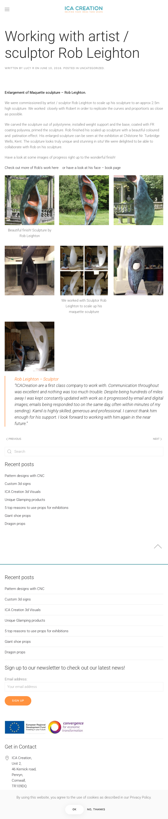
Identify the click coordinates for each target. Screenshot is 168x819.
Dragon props (15, 524)
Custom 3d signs (18, 484)
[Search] (84, 451)
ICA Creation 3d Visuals (23, 492)
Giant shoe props (18, 516)
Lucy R (29, 68)
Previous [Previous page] (13, 439)
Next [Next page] (157, 439)
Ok (74, 809)
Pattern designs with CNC (24, 476)
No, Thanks (96, 809)
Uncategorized (92, 68)
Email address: (16, 679)
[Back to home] (84, 9)
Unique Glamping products (25, 500)
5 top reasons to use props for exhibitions (36, 508)
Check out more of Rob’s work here (32, 168)
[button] (7, 9)
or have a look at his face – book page (91, 168)
